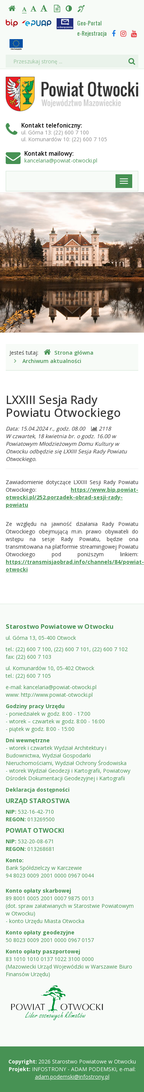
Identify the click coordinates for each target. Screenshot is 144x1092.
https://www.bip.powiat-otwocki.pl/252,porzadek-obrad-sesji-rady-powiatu (72, 497)
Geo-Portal (89, 23)
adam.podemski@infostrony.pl (72, 1076)
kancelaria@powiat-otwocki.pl (60, 160)
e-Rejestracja (92, 33)
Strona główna (68, 352)
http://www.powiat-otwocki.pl (57, 694)
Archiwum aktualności (51, 361)
